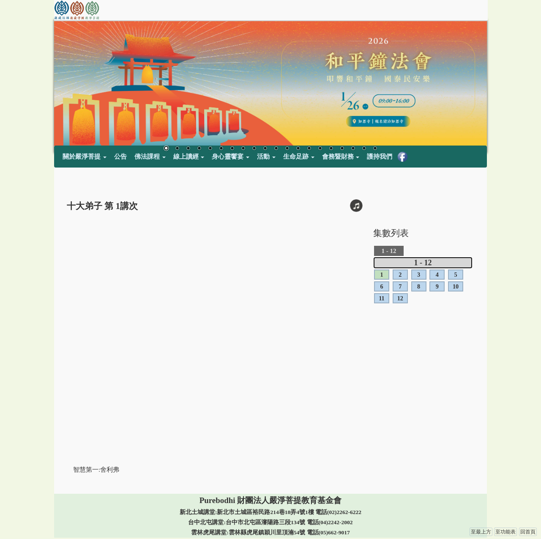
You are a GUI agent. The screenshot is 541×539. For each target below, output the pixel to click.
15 (320, 149)
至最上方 (481, 532)
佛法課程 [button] (150, 156)
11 (276, 149)
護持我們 (379, 156)
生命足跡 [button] (298, 156)
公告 (120, 156)
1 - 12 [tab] (423, 262)
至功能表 (505, 532)
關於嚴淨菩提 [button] (85, 156)
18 (353, 149)
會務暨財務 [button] (341, 156)
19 (364, 149)
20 (375, 149)
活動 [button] (266, 156)
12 (287, 149)
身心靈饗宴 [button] (230, 156)
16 (331, 149)
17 (342, 149)
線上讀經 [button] (189, 156)
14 (309, 149)
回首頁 (528, 532)
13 (298, 149)
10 (265, 149)
